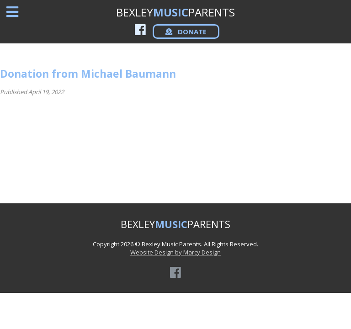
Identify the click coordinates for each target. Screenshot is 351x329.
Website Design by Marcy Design (175, 252)
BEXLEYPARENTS (175, 12)
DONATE (186, 31)
